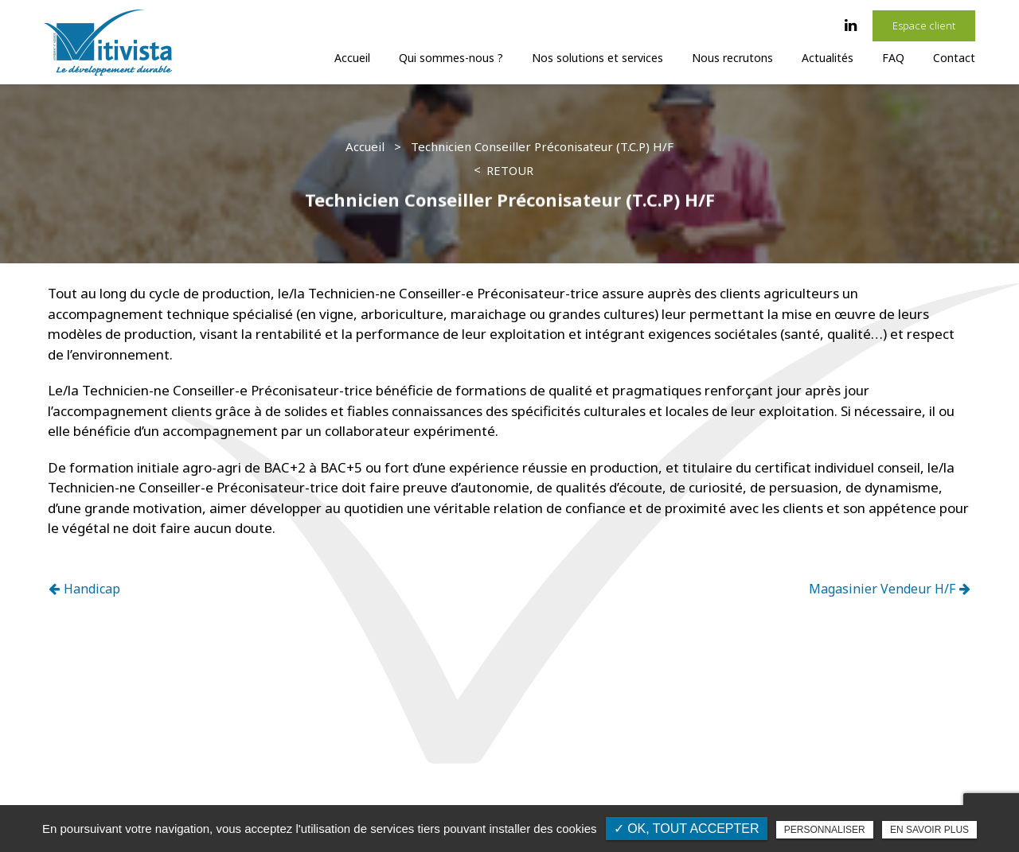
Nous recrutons (732, 57)
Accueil (352, 57)
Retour (509, 170)
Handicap (84, 588)
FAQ (893, 57)
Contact (954, 57)
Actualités (827, 57)
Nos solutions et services (597, 57)
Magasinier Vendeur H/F (889, 588)
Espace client (923, 25)
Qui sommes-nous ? (451, 57)
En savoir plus (929, 829)
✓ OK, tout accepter (686, 828)
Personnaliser (824, 829)
